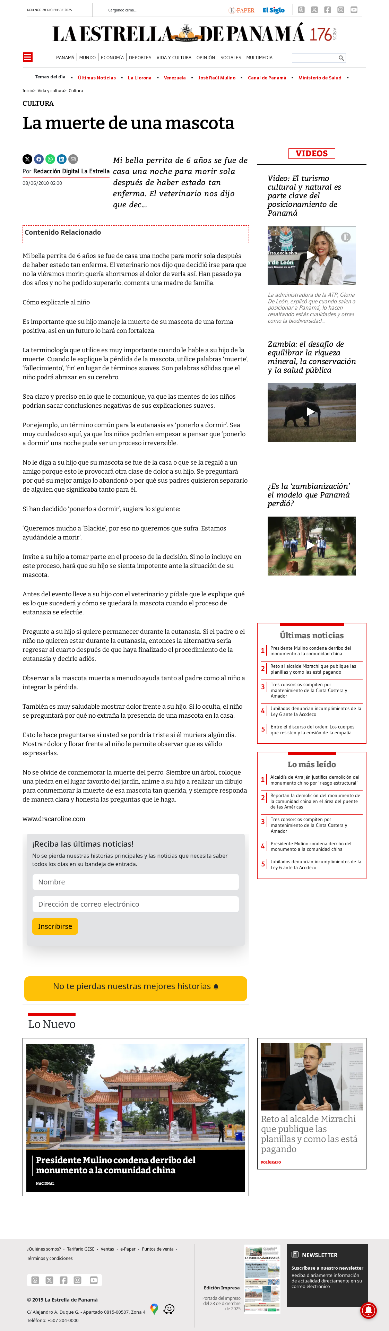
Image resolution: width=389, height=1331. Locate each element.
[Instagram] (340, 9)
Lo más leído (312, 764)
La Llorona (140, 78)
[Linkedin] (62, 158)
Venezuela (175, 78)
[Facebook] (327, 9)
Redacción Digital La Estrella (71, 171)
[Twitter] (27, 158)
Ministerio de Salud (320, 78)
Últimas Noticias (97, 78)
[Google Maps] (154, 1308)
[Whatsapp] (50, 158)
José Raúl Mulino (216, 78)
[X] (314, 9)
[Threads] (301, 9)
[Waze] (168, 1308)
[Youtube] (354, 9)
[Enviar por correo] (73, 158)
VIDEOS (312, 153)
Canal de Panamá (267, 78)
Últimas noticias (312, 635)
